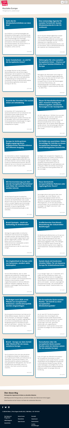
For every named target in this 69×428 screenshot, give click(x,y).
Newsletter (21, 419)
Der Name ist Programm (8, 417)
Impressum (34, 419)
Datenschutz (34, 421)
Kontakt (33, 416)
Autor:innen (21, 416)
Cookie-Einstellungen (35, 424)
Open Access (21, 421)
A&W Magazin (8, 420)
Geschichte (7, 423)
